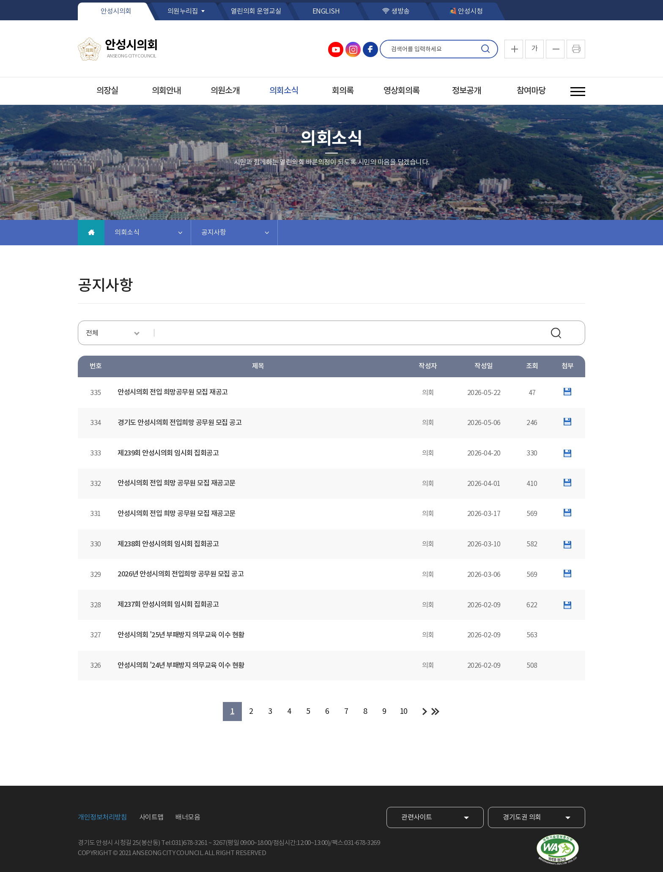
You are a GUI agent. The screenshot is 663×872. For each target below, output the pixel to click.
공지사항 (213, 232)
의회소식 (283, 91)
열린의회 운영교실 (256, 11)
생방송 (400, 11)
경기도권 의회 (522, 817)
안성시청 (470, 11)
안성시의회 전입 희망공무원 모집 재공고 (173, 392)
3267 (219, 843)
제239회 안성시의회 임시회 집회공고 (168, 453)
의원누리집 (182, 11)
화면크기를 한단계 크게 (513, 49)
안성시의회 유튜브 (335, 49)
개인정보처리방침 (102, 817)
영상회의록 (401, 91)
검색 (485, 49)
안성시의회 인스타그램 (353, 49)
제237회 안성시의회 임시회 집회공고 (168, 605)
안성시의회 (116, 11)
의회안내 (166, 91)
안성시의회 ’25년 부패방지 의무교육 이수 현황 (181, 635)
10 (404, 711)
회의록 (342, 91)
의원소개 (225, 91)
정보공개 (466, 91)
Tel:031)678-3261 (184, 843)
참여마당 (531, 91)
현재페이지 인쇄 (576, 49)
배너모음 (187, 817)
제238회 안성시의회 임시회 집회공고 (168, 544)
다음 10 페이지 (424, 711)
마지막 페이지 (435, 711)
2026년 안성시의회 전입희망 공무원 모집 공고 (181, 574)
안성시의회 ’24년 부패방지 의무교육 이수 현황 (181, 665)
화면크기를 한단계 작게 (555, 49)
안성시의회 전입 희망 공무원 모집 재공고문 (177, 483)
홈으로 (91, 232)
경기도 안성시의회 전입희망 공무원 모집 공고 (179, 423)
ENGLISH (326, 11)
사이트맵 (151, 817)
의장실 (107, 91)
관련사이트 (416, 817)
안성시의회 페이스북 (370, 49)
